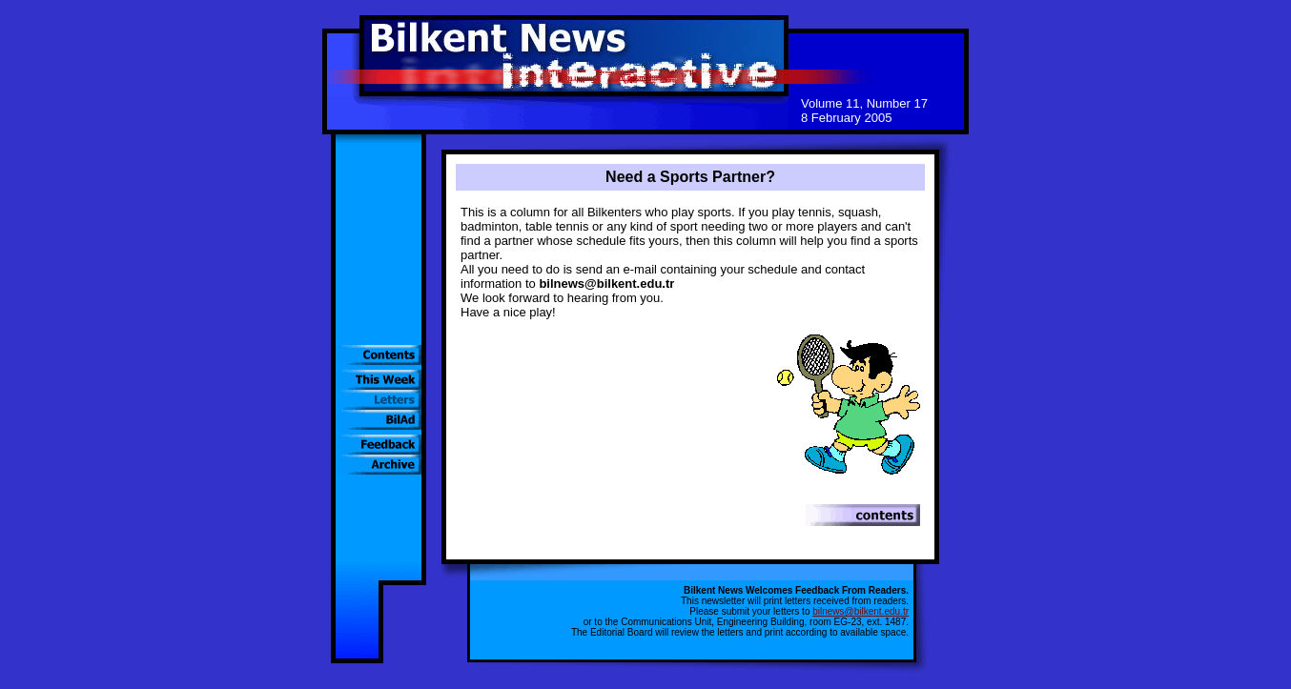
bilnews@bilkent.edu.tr (860, 611)
